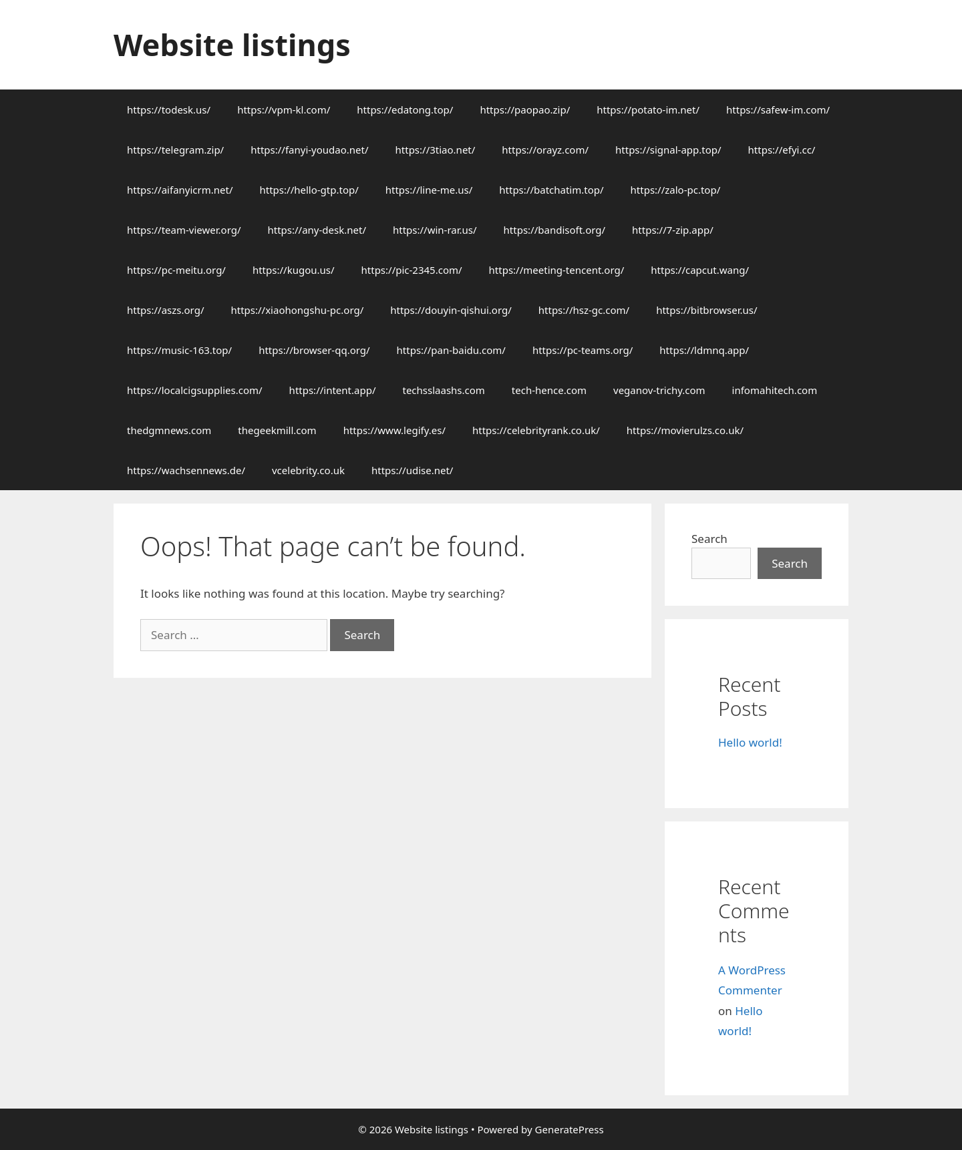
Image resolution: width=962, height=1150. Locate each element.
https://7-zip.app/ (672, 229)
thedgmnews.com (169, 430)
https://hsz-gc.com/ (583, 310)
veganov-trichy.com (659, 390)
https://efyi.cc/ (782, 149)
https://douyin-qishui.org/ (451, 310)
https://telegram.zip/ (175, 149)
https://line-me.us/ (429, 189)
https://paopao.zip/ (525, 109)
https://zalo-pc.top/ (676, 189)
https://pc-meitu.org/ (176, 269)
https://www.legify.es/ (394, 430)
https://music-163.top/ (179, 350)
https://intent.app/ (332, 390)
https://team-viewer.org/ (183, 229)
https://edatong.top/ (405, 109)
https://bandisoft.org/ (554, 229)
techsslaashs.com (443, 390)
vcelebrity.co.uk (308, 470)
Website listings (232, 44)
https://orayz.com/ (545, 149)
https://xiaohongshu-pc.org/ (296, 310)
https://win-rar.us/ (435, 229)
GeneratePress (569, 1129)
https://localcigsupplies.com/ (195, 390)
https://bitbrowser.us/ (706, 310)
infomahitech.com (775, 390)
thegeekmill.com (277, 430)
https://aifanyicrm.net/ (180, 189)
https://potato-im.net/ (648, 109)
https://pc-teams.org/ (582, 350)
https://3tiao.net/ (435, 149)
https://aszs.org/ (165, 310)
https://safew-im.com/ (778, 109)
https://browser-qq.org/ (314, 350)
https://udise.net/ (412, 470)
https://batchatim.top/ (551, 189)
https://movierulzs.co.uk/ (685, 430)
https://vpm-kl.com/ (283, 109)
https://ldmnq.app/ (704, 350)
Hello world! (750, 742)
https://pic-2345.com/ (411, 269)
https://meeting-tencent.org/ (557, 269)
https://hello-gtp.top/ (309, 189)
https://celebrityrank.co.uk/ (536, 430)
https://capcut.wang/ (700, 269)
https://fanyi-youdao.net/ (309, 149)
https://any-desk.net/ (316, 229)
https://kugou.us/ (294, 269)
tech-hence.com (549, 390)
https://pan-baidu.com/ (451, 350)
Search (709, 538)
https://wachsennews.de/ (186, 470)
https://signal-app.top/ (668, 149)
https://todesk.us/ (168, 109)
